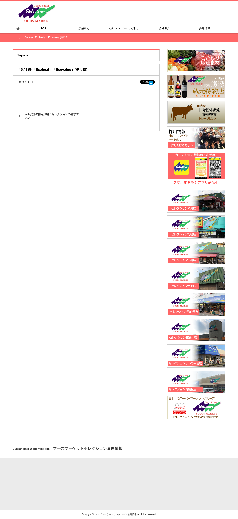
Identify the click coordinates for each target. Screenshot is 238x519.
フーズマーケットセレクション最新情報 (116, 514)
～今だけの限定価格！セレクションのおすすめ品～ (52, 116)
